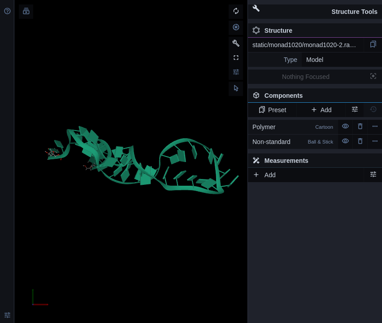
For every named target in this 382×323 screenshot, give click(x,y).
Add (320, 109)
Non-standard (292, 142)
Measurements (280, 160)
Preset (272, 109)
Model (314, 59)
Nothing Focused (306, 76)
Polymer (292, 127)
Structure (272, 30)
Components (314, 97)
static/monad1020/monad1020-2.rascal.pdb (308, 44)
